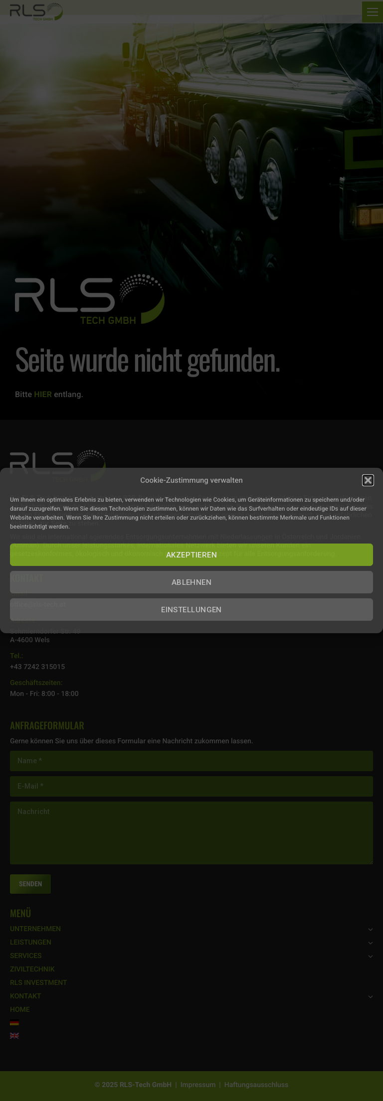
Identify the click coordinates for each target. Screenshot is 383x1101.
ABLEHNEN (192, 582)
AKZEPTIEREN (191, 554)
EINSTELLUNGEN (191, 609)
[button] (368, 480)
